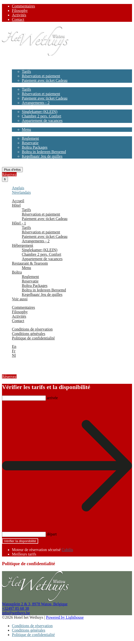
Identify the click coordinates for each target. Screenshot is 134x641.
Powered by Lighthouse (65, 617)
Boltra (17, 134)
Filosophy (20, 10)
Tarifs (26, 71)
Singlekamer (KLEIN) (39, 112)
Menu (26, 129)
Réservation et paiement (41, 76)
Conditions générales (28, 334)
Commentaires (23, 6)
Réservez (9, 174)
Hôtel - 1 (19, 85)
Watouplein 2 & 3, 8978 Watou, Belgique (35, 604)
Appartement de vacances (42, 120)
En (14, 346)
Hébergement (22, 107)
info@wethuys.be (16, 613)
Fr (13, 351)
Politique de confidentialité (33, 338)
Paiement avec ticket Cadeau (44, 80)
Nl (14, 355)
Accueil (18, 62)
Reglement (30, 138)
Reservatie (30, 143)
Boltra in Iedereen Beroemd (44, 152)
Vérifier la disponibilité (20, 541)
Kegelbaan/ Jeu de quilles (42, 156)
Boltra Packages (35, 147)
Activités (19, 15)
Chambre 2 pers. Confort (41, 116)
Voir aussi (19, 161)
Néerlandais (21, 192)
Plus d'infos (12, 169)
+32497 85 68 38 (15, 608)
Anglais (18, 188)
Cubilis (67, 550)
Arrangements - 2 (36, 103)
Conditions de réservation (32, 329)
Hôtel (16, 67)
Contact (18, 19)
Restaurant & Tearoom (30, 125)
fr (5, 179)
